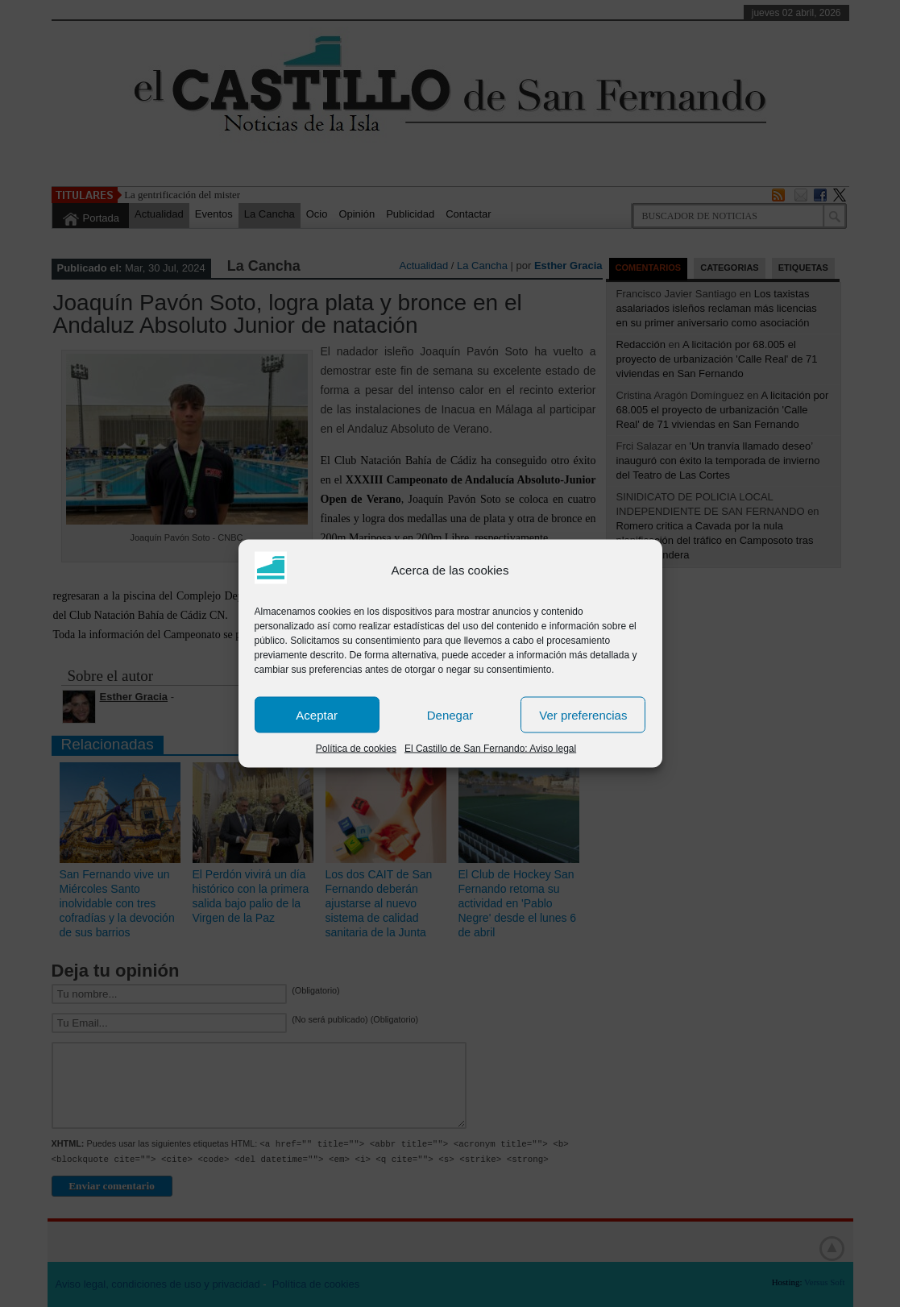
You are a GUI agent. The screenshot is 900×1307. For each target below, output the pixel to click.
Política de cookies (356, 748)
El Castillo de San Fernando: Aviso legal (490, 748)
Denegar (450, 714)
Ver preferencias (583, 714)
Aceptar (317, 714)
